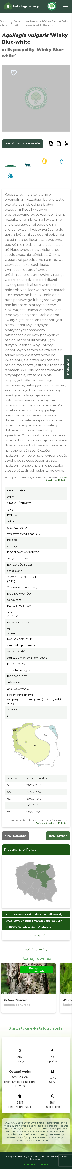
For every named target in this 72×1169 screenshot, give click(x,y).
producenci (67, 367)
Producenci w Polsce (20, 849)
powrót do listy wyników (23, 143)
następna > (58, 836)
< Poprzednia (15, 836)
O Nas (44, 1164)
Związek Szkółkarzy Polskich (56, 479)
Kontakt (29, 1164)
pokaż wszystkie (36, 935)
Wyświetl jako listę (36, 949)
